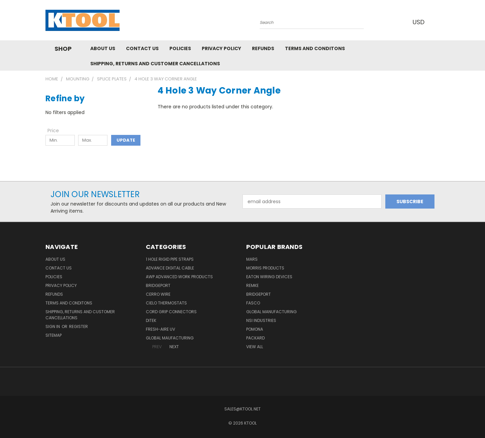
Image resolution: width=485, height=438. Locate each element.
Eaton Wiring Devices (269, 277)
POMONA (254, 329)
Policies (180, 48)
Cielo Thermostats (166, 303)
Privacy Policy (221, 48)
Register (78, 326)
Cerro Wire (158, 294)
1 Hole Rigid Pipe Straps (170, 259)
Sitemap (53, 335)
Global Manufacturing (271, 312)
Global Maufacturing (170, 338)
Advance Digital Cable (170, 268)
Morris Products (265, 268)
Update (126, 140)
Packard (255, 338)
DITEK (151, 320)
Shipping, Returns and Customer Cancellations (155, 63)
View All (254, 347)
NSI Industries (261, 320)
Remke (252, 285)
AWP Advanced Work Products (179, 277)
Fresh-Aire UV (160, 329)
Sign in (53, 326)
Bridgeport (158, 285)
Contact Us (142, 48)
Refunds (263, 48)
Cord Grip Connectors (171, 312)
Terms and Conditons (315, 48)
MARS (252, 259)
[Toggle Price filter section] (56, 130)
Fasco (253, 303)
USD (421, 22)
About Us (102, 48)
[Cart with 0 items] (437, 22)
